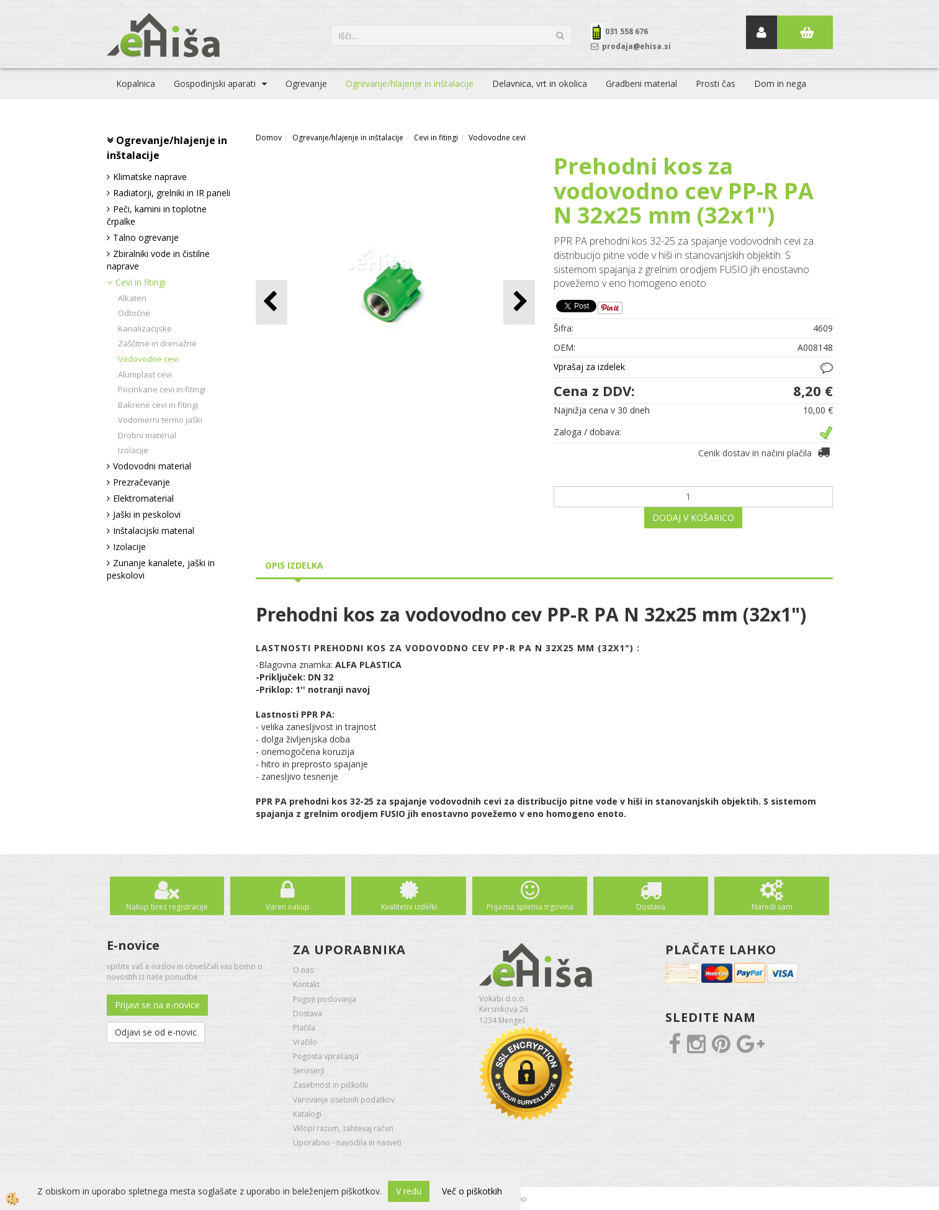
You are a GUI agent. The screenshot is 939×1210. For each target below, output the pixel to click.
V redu (408, 1191)
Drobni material (147, 435)
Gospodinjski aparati (215, 83)
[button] (519, 302)
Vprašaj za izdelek (589, 366)
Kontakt (306, 984)
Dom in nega (780, 83)
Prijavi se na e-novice (157, 1005)
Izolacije (133, 450)
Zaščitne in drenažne (157, 343)
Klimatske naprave (150, 177)
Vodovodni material (152, 466)
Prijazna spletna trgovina (530, 906)
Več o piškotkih (472, 1191)
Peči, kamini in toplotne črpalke (157, 215)
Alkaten (132, 298)
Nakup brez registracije (167, 906)
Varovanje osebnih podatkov (344, 1100)
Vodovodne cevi (148, 358)
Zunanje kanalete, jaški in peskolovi (161, 569)
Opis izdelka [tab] (294, 565)
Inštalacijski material (153, 530)
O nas (303, 970)
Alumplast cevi (145, 374)
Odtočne (134, 312)
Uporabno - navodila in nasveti (347, 1142)
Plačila (304, 1028)
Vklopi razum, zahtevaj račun (343, 1128)
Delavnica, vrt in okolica (539, 83)
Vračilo (305, 1042)
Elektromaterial (143, 498)
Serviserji (309, 1070)
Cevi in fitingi (140, 282)
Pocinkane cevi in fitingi (161, 389)
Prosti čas (715, 83)
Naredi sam (772, 906)
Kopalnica (135, 83)
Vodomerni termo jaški (160, 419)
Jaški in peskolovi (147, 514)
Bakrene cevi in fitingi (158, 404)
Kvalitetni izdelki (409, 906)
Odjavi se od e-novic (156, 1032)
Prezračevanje (141, 482)
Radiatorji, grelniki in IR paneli (171, 193)
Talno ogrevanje (146, 237)
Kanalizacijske (145, 328)
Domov (269, 137)
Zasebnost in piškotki (330, 1085)
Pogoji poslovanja (324, 999)
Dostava (650, 906)
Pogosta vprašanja (326, 1056)
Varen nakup (288, 906)
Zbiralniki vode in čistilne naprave (158, 260)
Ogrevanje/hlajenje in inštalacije (410, 83)
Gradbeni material (641, 83)
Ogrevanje (306, 83)
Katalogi (307, 1114)
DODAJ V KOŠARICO (693, 517)
